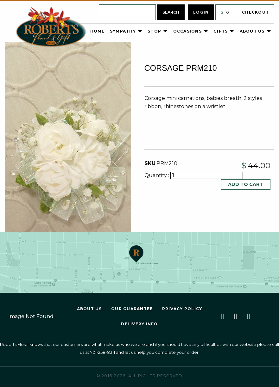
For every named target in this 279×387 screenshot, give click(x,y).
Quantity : (157, 175)
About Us (252, 31)
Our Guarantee (132, 308)
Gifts (220, 31)
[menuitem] (62, 31)
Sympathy (123, 31)
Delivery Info (139, 324)
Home (97, 31)
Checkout (255, 12)
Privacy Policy (182, 308)
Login (201, 12)
